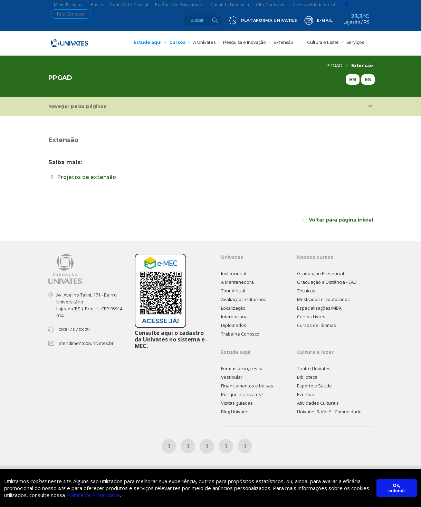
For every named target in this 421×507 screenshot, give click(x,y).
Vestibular (231, 377)
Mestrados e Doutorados (323, 299)
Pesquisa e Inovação (247, 43)
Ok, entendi (397, 488)
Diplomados (233, 325)
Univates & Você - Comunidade (329, 412)
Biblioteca (307, 377)
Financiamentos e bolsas (247, 386)
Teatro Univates (314, 368)
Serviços (358, 43)
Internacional (235, 316)
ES (368, 79)
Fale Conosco (71, 14)
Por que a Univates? (242, 394)
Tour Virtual (233, 291)
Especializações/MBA (319, 308)
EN (352, 79)
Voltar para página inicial (337, 220)
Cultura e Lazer (326, 43)
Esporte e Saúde (314, 386)
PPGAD (337, 65)
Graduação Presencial (320, 273)
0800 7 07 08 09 (74, 329)
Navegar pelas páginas (210, 106)
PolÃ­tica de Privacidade (179, 5)
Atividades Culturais (318, 403)
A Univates (207, 43)
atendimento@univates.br (86, 343)
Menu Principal (69, 5)
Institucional (233, 273)
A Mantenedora (237, 282)
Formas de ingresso (241, 368)
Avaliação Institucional (244, 299)
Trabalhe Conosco (240, 334)
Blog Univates (235, 412)
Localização (233, 308)
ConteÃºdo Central (129, 5)
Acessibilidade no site (315, 5)
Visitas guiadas (237, 403)
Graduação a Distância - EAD (327, 282)
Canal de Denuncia (230, 5)
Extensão (286, 43)
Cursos (180, 43)
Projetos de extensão (82, 177)
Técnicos (306, 291)
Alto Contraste (271, 5)
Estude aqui (151, 43)
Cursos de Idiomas (316, 325)
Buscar (215, 20)
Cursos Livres (311, 316)
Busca (97, 5)
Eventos (305, 394)
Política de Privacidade (93, 494)
